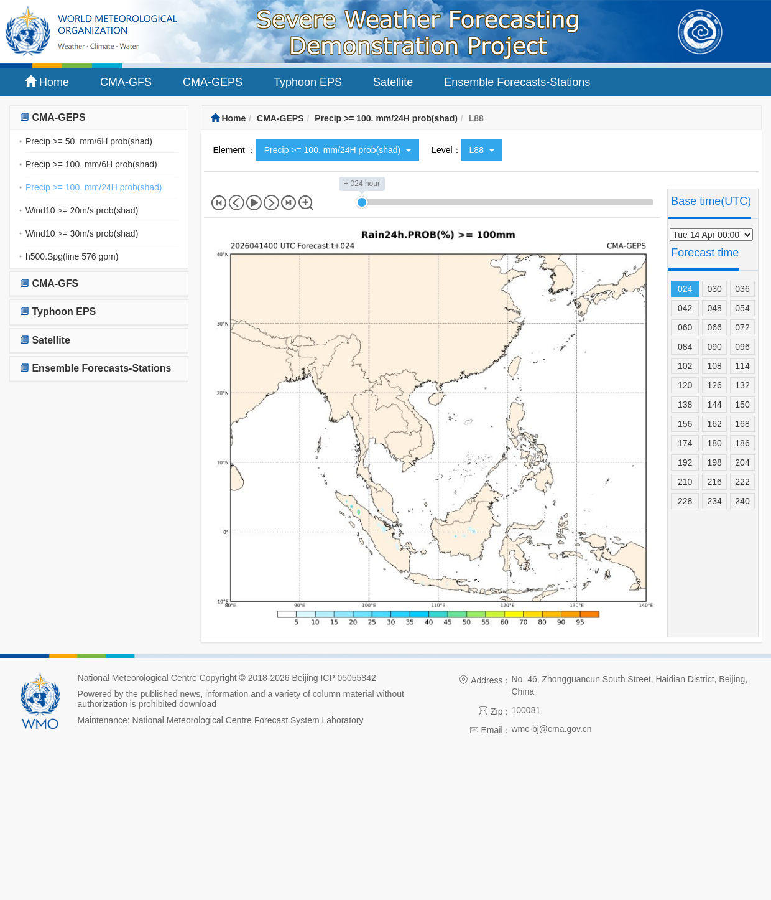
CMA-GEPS (212, 82)
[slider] (362, 202)
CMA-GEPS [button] (52, 117)
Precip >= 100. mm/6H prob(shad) (91, 164)
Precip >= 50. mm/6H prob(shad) (88, 141)
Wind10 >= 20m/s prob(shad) (81, 210)
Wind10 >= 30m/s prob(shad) (81, 233)
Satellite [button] (44, 340)
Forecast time (705, 252)
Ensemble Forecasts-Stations (517, 82)
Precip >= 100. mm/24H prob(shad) (93, 187)
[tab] (99, 118)
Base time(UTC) (711, 201)
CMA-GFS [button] (48, 283)
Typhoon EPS (308, 82)
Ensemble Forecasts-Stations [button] (95, 368)
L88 (481, 150)
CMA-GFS (126, 82)
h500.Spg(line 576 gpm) (71, 256)
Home (47, 81)
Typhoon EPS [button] (57, 311)
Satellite (393, 82)
